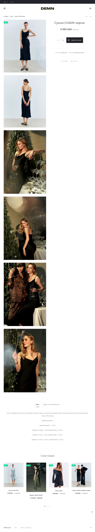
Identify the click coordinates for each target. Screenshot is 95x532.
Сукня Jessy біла (14, 490)
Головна (6, 16)
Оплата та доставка (26, 527)
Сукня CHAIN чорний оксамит (81, 490)
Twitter (74, 61)
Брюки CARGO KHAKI (36, 495)
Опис (37, 404)
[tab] (37, 404)
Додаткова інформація (51, 404)
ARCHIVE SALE (77, 52)
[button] (44, 505)
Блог (16, 527)
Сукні (11, 16)
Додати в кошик (74, 40)
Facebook (65, 61)
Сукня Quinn (59, 490)
